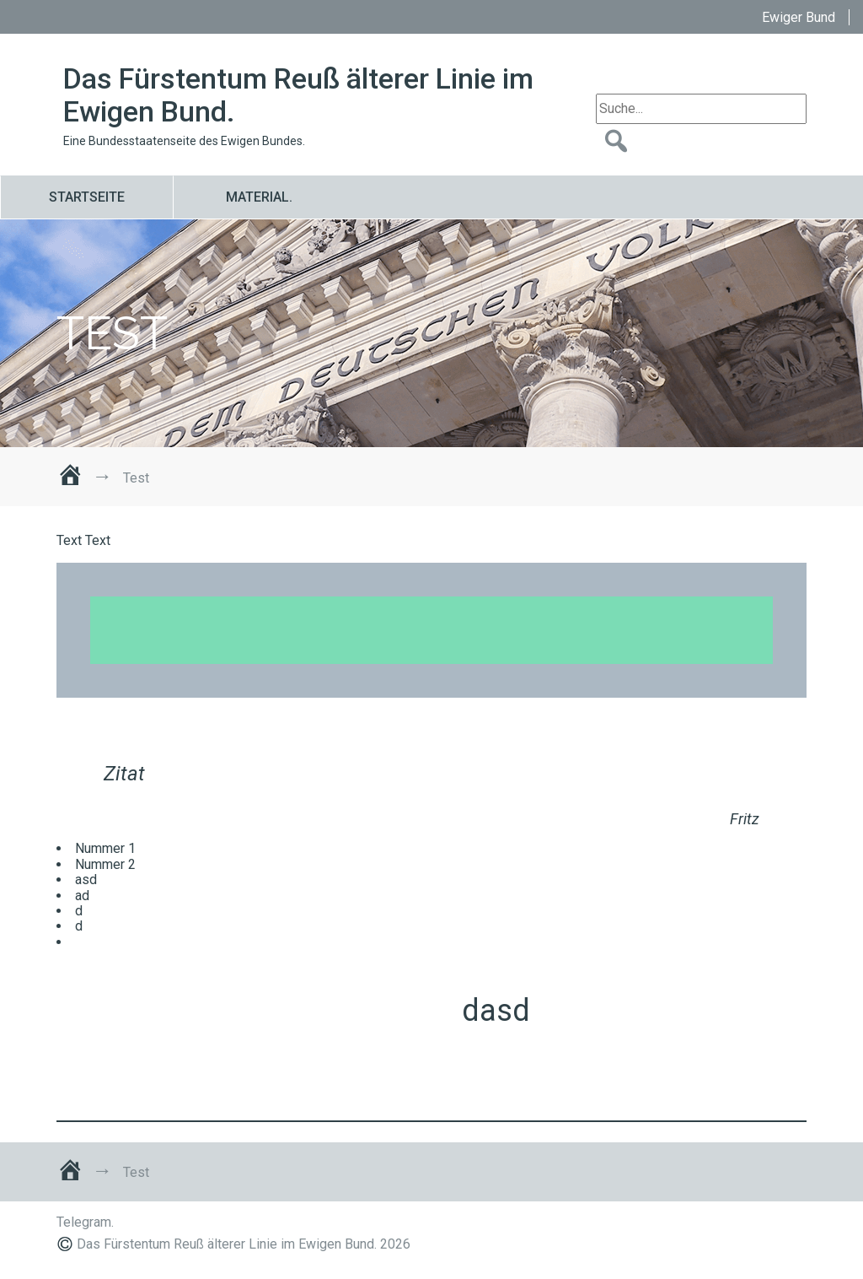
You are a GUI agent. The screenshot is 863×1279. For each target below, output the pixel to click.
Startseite (87, 197)
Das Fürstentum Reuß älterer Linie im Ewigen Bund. (298, 95)
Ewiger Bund (798, 17)
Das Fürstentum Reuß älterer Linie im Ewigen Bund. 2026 (243, 1244)
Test (112, 333)
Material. (259, 197)
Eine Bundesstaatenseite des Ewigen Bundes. (184, 141)
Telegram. (85, 1222)
